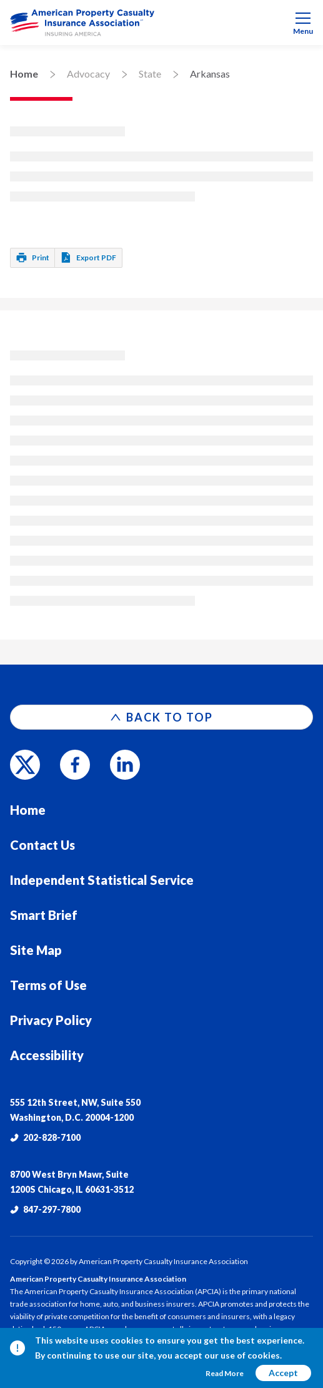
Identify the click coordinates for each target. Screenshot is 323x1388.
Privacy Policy (51, 1020)
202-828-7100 (45, 1137)
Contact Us (42, 844)
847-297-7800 (45, 1209)
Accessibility (47, 1055)
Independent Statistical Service (102, 879)
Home (24, 73)
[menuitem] (161, 22)
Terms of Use (48, 985)
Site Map (36, 949)
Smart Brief (43, 914)
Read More (225, 1373)
